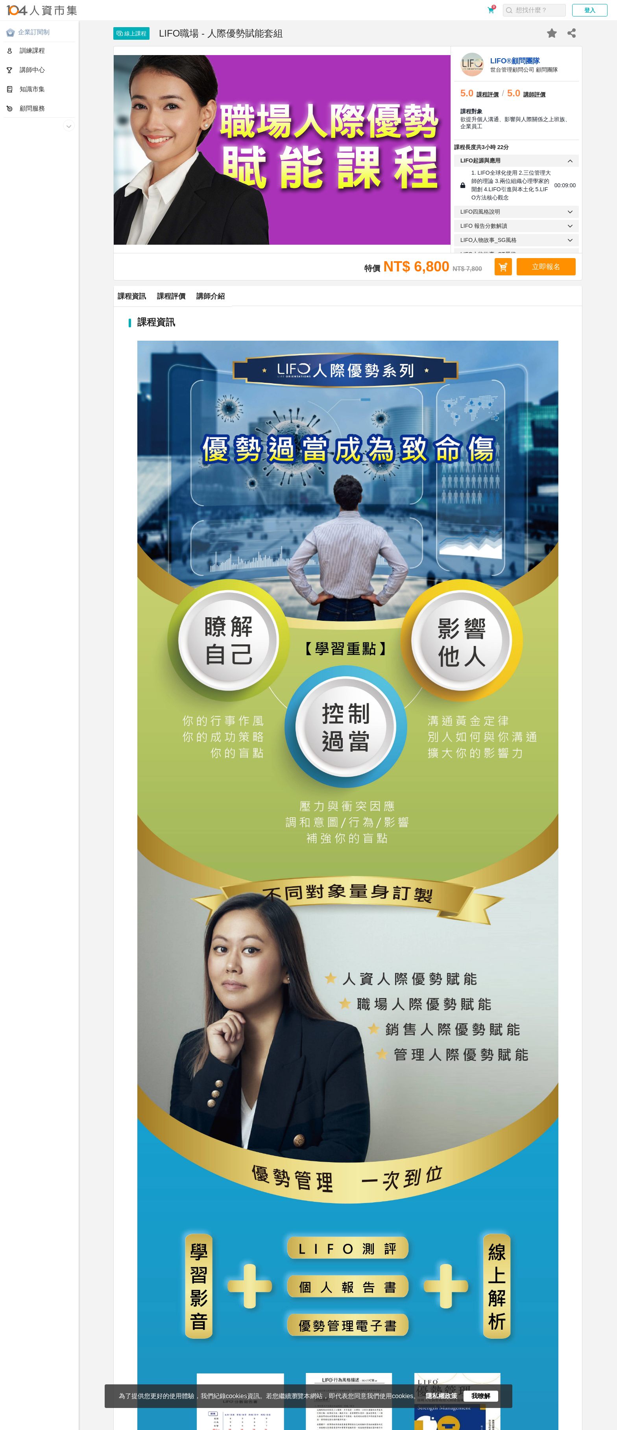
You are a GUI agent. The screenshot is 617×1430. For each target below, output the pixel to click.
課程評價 (235, 296)
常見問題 (135, 1425)
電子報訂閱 (243, 1425)
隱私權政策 (54, 1425)
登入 (589, 10)
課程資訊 (153, 296)
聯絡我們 (188, 1425)
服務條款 (82, 1425)
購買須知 (109, 1425)
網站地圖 (214, 1425)
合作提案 (162, 1425)
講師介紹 (317, 296)
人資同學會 (323, 1425)
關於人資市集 (20, 1425)
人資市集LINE (281, 1425)
